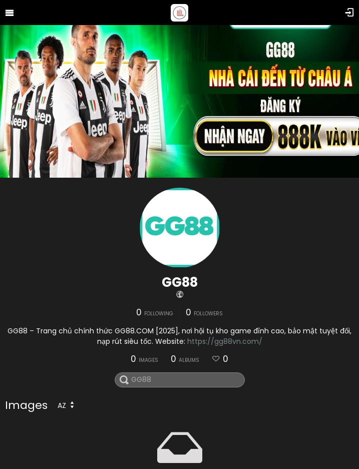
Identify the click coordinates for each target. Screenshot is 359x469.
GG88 (180, 282)
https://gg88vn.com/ (224, 341)
